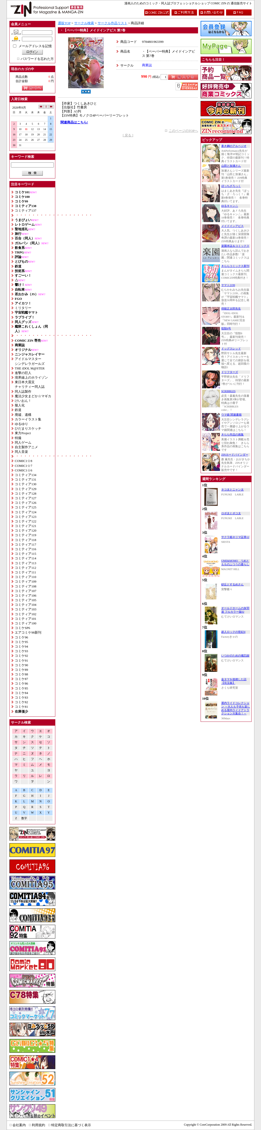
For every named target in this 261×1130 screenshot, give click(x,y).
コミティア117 (25, 544)
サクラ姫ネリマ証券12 (235, 537)
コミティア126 (25, 503)
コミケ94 (21, 646)
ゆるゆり (21, 424)
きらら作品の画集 (232, 434)
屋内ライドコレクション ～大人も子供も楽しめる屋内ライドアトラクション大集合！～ (235, 708)
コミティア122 (25, 521)
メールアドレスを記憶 (35, 46)
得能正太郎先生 (231, 308)
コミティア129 (25, 489)
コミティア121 (25, 526)
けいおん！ (23, 401)
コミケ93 (21, 651)
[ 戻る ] (128, 135)
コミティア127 (25, 498)
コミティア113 (25, 563)
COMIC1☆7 (23, 466)
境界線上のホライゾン (31, 377)
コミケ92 (21, 656)
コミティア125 (25, 507)
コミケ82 (21, 702)
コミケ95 (21, 642)
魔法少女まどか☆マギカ (33, 396)
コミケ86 (21, 683)
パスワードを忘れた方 (37, 59)
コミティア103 (25, 609)
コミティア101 (25, 619)
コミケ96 (21, 637)
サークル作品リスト (112, 23)
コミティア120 (25, 530)
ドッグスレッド (231, 348)
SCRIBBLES (228, 391)
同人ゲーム (23, 442)
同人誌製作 (23, 391)
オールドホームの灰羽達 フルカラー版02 (235, 610)
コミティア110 (25, 577)
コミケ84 (21, 693)
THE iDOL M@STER (30, 368)
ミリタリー (23, 308)
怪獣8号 (226, 328)
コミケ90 (21, 665)
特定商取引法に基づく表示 (71, 1125)
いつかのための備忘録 (235, 655)
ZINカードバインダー (234, 454)
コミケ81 (21, 707)
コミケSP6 (22, 628)
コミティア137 (25, 210)
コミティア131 (25, 479)
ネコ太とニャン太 (232, 489)
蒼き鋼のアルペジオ (233, 146)
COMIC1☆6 (23, 470)
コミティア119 (25, 535)
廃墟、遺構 (23, 415)
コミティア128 (25, 493)
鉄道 (18, 410)
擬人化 (20, 405)
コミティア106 (25, 595)
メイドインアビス (232, 226)
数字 (24, 818)
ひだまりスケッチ (28, 428)
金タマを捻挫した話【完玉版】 (233, 681)
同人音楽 (21, 452)
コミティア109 (25, 581)
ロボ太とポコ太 (231, 513)
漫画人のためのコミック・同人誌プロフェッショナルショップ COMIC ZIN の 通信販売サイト (188, 3)
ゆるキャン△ (229, 205)
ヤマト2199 (228, 285)
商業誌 (147, 65)
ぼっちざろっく (231, 186)
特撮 (18, 438)
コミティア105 (25, 600)
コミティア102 (25, 614)
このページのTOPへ (183, 131)
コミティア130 (25, 484)
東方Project (23, 433)
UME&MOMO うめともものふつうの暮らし (235, 562)
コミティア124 (25, 512)
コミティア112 (25, 568)
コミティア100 (25, 623)
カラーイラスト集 (28, 419)
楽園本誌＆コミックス (235, 246)
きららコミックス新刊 (235, 266)
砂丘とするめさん (232, 584)
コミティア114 (25, 558)
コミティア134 (25, 475)
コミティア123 (25, 517)
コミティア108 (25, 586)
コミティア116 (25, 549)
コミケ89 (21, 670)
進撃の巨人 (23, 373)
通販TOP (64, 23)
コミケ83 (21, 697)
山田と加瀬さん (231, 165)
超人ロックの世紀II (233, 632)
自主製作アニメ (26, 447)
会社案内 (19, 1125)
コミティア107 (25, 591)
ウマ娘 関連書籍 (231, 414)
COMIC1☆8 (23, 461)
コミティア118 (25, 540)
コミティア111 (25, 572)
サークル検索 (84, 23)
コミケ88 (21, 674)
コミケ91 (21, 660)
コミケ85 (21, 688)
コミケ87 (21, 679)
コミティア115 (25, 554)
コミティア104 (25, 605)
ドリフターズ (229, 372)
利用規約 (38, 1125)
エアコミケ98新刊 (28, 632)
